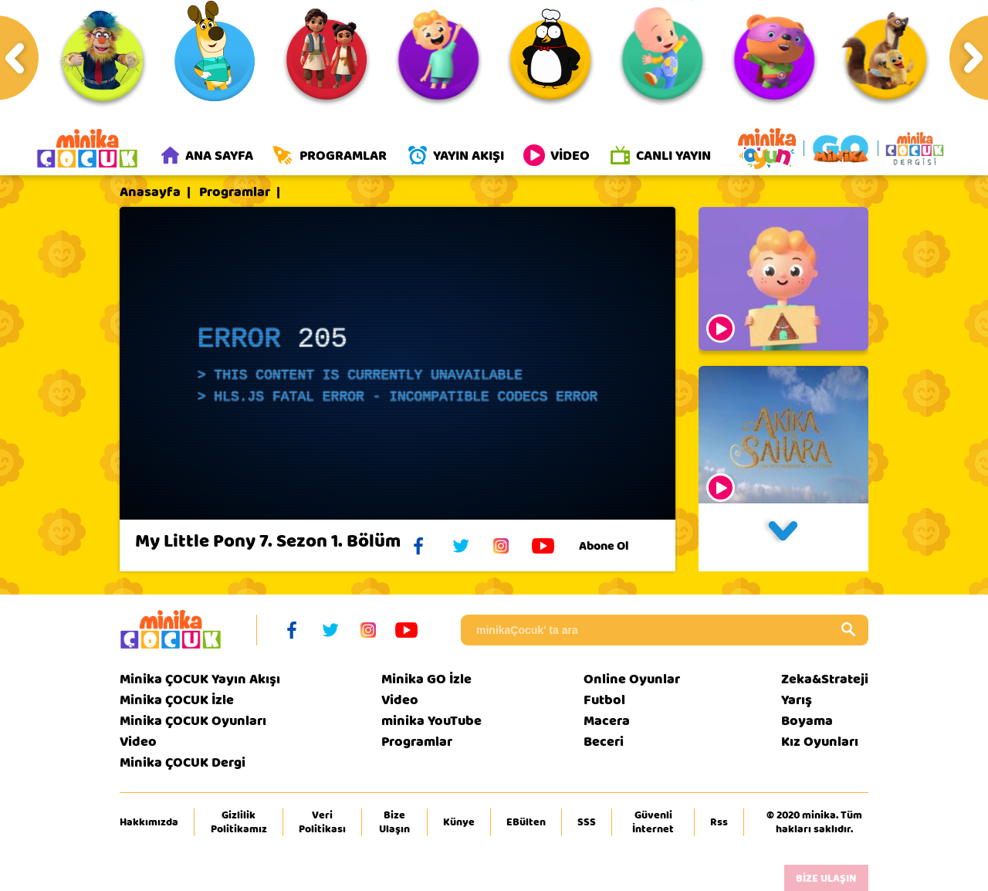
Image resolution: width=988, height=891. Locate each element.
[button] (783, 537)
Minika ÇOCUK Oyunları (193, 720)
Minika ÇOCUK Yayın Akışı (200, 679)
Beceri (604, 741)
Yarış (796, 699)
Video (138, 741)
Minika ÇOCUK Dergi (182, 762)
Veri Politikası (322, 822)
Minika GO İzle (426, 679)
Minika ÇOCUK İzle (177, 699)
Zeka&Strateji (824, 679)
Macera (607, 720)
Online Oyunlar (632, 679)
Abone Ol (615, 546)
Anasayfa (150, 192)
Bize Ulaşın (394, 822)
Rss (719, 822)
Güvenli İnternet (653, 822)
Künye (459, 822)
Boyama (807, 720)
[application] (397, 363)
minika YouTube (431, 720)
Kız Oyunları (819, 741)
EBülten (526, 822)
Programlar (234, 192)
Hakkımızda (149, 822)
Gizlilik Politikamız (239, 822)
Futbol (604, 699)
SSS (586, 822)
